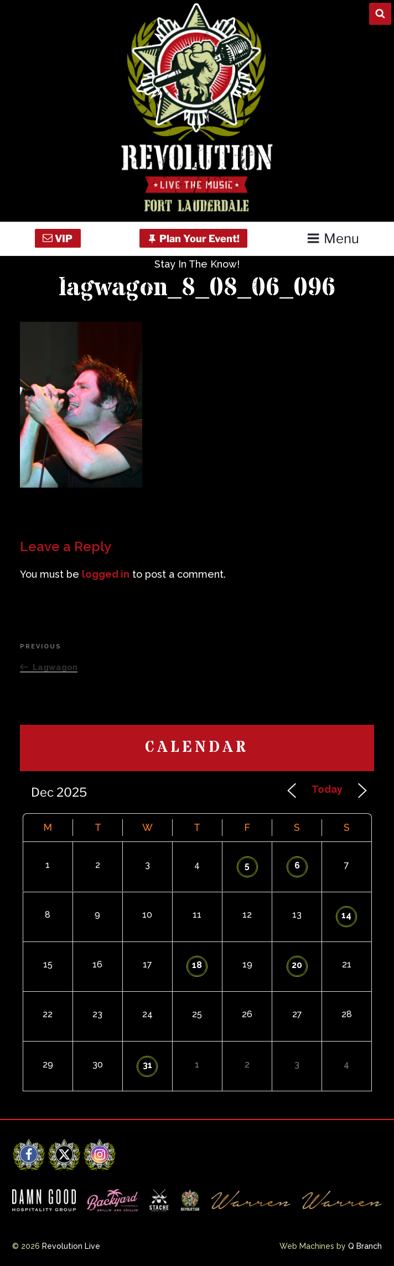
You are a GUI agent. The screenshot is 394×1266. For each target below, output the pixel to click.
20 (297, 965)
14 (346, 915)
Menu (333, 239)
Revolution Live (71, 1246)
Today (327, 789)
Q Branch (365, 1246)
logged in (105, 574)
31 (147, 1065)
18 (197, 965)
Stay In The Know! (197, 264)
